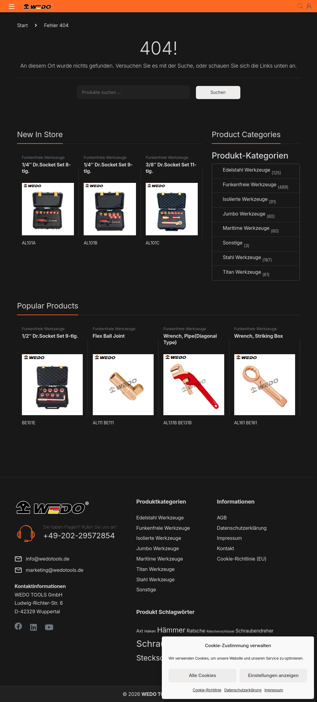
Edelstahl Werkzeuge (241, 170)
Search (300, 6)
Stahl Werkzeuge (236, 257)
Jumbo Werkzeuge (238, 214)
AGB (222, 518)
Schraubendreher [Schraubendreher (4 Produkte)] (254, 631)
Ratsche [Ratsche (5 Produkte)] (196, 631)
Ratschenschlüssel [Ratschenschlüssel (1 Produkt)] (220, 631)
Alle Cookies (202, 675)
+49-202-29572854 (79, 535)
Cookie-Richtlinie (207, 690)
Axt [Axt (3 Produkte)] (139, 630)
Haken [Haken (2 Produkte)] (150, 631)
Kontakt (225, 548)
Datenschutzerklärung (242, 690)
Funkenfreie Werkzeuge (43, 157)
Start (22, 25)
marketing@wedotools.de (49, 571)
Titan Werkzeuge (236, 272)
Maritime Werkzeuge (241, 228)
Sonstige (227, 243)
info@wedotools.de (42, 559)
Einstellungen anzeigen (273, 675)
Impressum (273, 690)
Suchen (218, 92)
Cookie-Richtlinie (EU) (241, 559)
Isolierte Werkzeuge (240, 199)
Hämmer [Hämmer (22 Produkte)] (171, 629)
